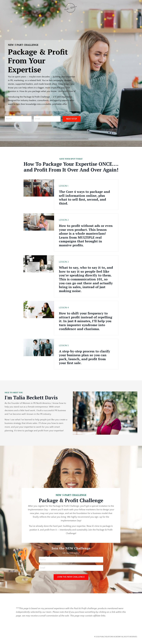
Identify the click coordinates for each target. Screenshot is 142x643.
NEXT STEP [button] (71, 119)
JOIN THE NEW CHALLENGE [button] (71, 579)
